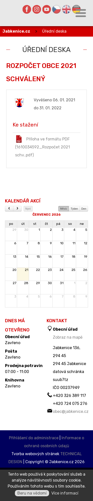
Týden (74, 208)
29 (14, 230)
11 (73, 243)
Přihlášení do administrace (34, 438)
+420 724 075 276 (70, 403)
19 (85, 256)
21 (26, 270)
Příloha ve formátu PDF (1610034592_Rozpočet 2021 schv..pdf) (42, 146)
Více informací (64, 493)
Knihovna (14, 380)
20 (14, 270)
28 (26, 283)
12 (85, 243)
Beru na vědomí (32, 493)
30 (26, 230)
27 (14, 283)
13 (14, 256)
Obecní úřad (17, 337)
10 (61, 243)
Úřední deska (54, 31)
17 (61, 256)
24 (61, 270)
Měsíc (63, 208)
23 (50, 270)
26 (85, 270)
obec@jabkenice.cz (71, 411)
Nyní (28, 208)
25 (73, 270)
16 (50, 256)
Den (83, 208)
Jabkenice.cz (16, 31)
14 (26, 256)
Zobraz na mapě (68, 337)
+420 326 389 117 (69, 395)
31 (61, 283)
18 (73, 256)
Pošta (11, 351)
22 (38, 270)
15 (38, 256)
